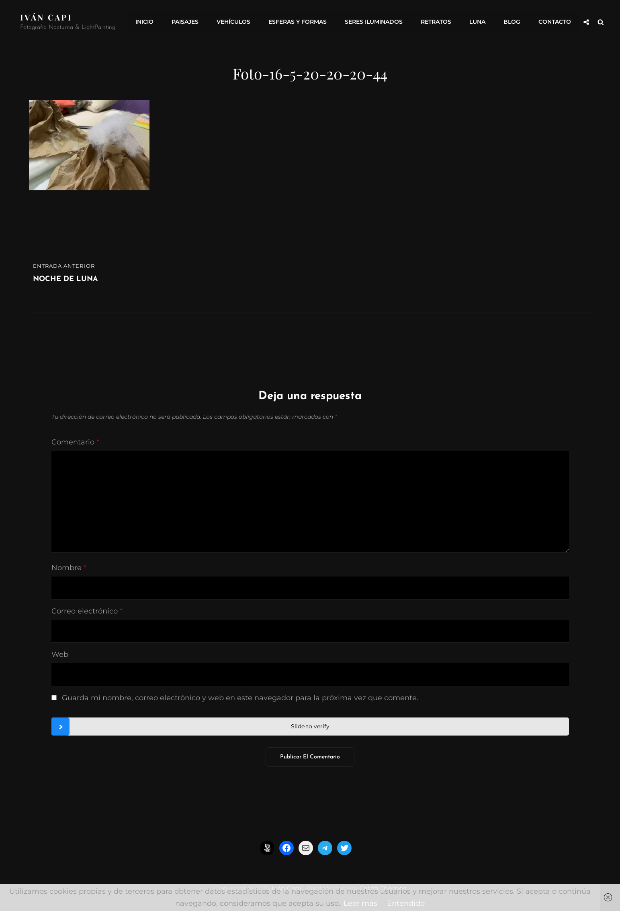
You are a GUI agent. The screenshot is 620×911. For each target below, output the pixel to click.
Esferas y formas (297, 22)
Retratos (436, 22)
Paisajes (185, 22)
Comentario (75, 442)
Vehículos (233, 22)
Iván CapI (46, 17)
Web (59, 654)
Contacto (554, 22)
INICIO (144, 22)
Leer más (360, 903)
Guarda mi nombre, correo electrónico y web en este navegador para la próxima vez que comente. (240, 697)
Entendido (406, 903)
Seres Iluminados (374, 22)
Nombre (68, 567)
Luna (477, 22)
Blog (511, 22)
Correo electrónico (87, 611)
